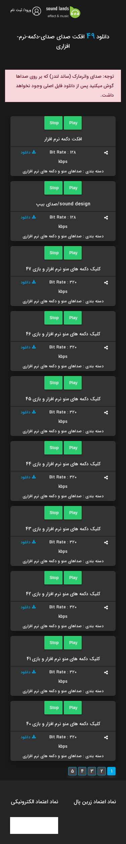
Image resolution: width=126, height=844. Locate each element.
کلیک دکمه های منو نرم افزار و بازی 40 (63, 724)
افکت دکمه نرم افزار (63, 139)
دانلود (28, 152)
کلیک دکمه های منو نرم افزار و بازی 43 (63, 529)
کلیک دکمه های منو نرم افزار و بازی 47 (63, 269)
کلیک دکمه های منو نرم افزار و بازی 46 (63, 334)
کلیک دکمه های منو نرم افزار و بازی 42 (63, 594)
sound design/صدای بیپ (63, 204)
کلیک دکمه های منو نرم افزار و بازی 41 (63, 659)
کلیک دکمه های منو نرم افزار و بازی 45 (63, 399)
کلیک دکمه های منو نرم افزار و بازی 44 (63, 464)
